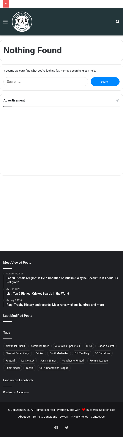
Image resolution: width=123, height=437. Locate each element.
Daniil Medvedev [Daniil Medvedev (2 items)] (59, 353)
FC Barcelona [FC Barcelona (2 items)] (102, 353)
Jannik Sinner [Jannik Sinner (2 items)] (48, 360)
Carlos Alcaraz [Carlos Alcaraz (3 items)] (106, 346)
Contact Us (98, 416)
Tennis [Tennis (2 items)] (29, 367)
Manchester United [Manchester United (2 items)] (73, 360)
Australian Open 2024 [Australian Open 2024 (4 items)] (67, 346)
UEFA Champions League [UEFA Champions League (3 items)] (53, 367)
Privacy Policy (79, 416)
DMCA (64, 416)
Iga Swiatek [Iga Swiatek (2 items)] (27, 360)
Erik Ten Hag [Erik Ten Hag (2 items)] (81, 353)
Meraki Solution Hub (102, 409)
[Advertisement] (61, 141)
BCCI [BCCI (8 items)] (89, 346)
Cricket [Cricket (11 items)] (39, 353)
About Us (24, 416)
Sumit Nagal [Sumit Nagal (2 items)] (13, 367)
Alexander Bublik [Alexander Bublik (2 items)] (15, 346)
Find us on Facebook (16, 392)
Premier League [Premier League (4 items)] (99, 360)
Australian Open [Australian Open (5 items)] (40, 346)
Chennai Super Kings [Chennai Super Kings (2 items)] (17, 353)
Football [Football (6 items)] (10, 360)
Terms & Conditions (45, 416)
